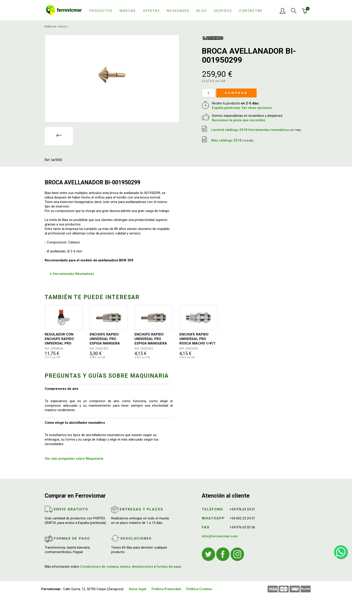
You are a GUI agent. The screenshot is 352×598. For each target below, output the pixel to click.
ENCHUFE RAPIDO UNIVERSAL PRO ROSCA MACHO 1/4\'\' (197, 338)
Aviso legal (137, 589)
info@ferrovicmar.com (220, 536)
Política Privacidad (166, 589)
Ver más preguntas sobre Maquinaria (74, 459)
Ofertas (151, 11)
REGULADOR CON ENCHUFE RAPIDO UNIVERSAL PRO (59, 338)
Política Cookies (199, 589)
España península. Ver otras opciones (242, 108)
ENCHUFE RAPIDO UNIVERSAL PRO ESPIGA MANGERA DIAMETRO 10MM (105, 339)
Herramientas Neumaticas (73, 274)
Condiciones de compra (99, 567)
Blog (202, 11)
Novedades (178, 11)
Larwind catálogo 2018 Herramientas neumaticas (251, 130)
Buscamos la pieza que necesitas (238, 120)
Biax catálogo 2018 (227, 140)
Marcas (128, 11)
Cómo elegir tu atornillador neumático (75, 423)
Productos (101, 11)
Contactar (250, 11)
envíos (125, 567)
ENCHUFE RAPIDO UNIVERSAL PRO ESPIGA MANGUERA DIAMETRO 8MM (150, 339)
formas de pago (168, 567)
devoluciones (142, 567)
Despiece (223, 11)
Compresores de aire (61, 389)
